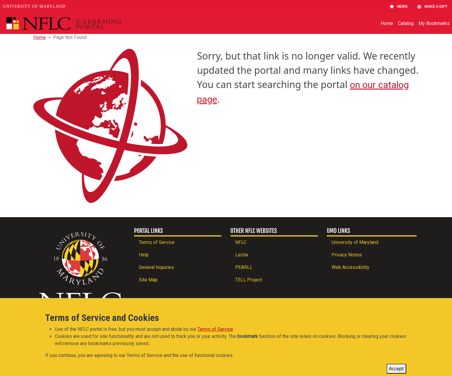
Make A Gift (432, 6)
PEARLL (243, 267)
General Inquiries (156, 267)
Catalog (406, 23)
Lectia (241, 255)
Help (144, 255)
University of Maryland (34, 6)
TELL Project (248, 280)
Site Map (148, 280)
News (399, 6)
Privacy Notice (347, 255)
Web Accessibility (350, 267)
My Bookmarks (434, 23)
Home (387, 23)
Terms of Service (157, 242)
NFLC (241, 242)
